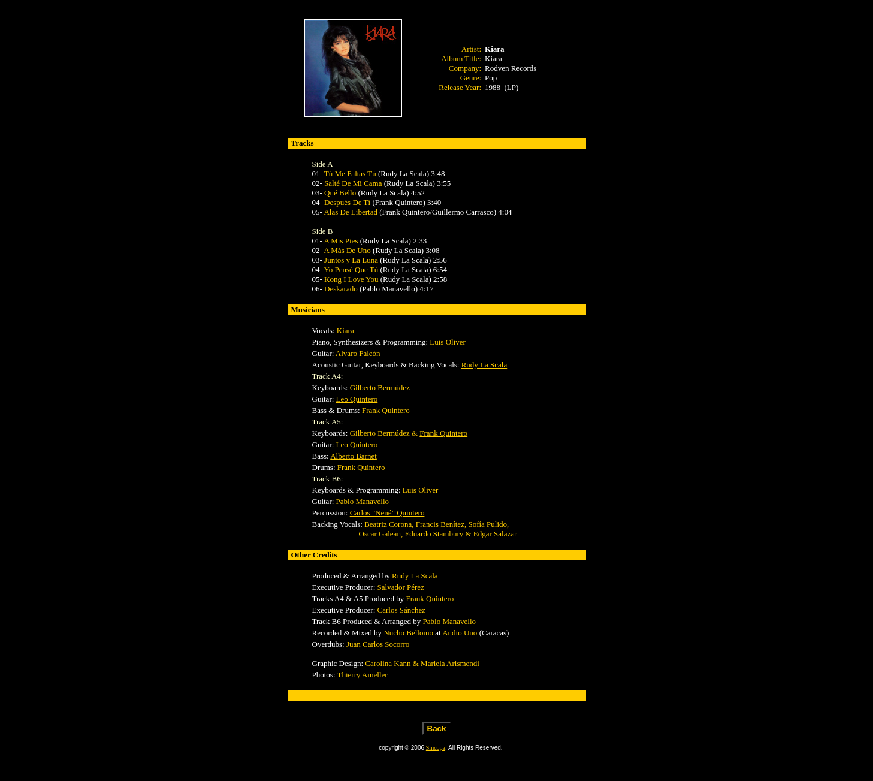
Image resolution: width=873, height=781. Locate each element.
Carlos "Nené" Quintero (387, 512)
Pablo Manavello (362, 501)
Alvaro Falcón (358, 353)
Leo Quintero (357, 398)
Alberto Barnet (353, 455)
